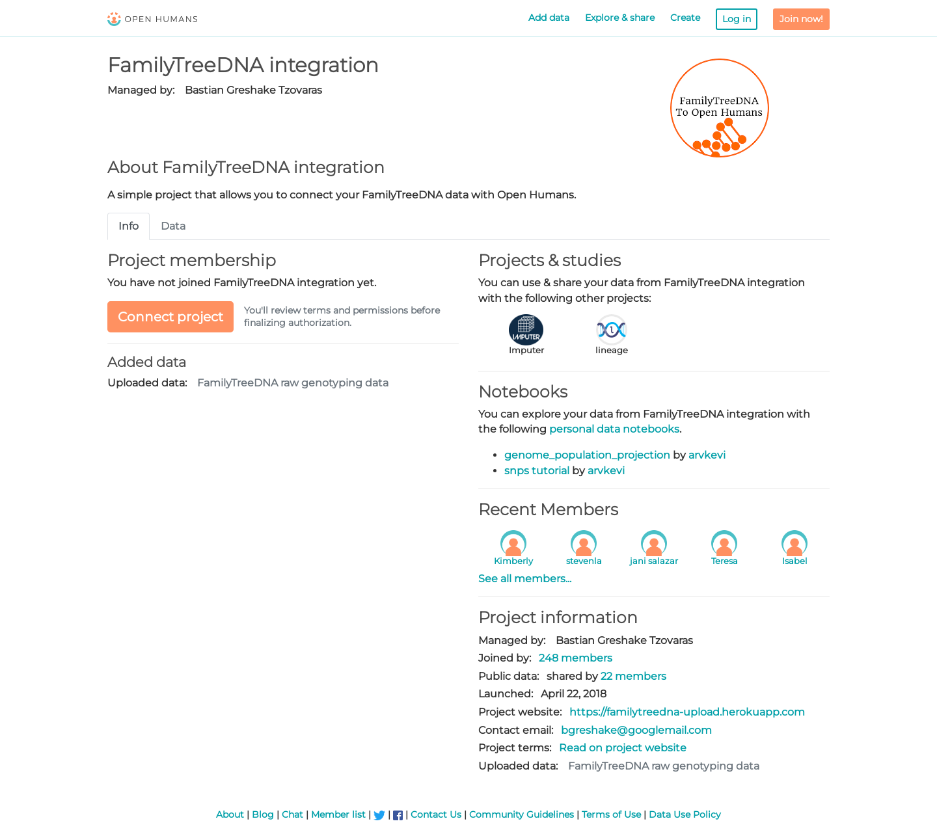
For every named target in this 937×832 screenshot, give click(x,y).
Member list (338, 814)
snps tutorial (536, 470)
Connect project (170, 317)
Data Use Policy (685, 814)
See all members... (524, 578)
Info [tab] (128, 226)
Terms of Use (611, 814)
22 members (633, 676)
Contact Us (436, 814)
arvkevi (707, 455)
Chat (292, 814)
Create (685, 17)
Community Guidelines (521, 814)
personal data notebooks (614, 429)
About (230, 814)
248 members (575, 658)
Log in (736, 19)
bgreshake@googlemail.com (636, 730)
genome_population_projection (587, 455)
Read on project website (622, 748)
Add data (548, 17)
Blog (263, 814)
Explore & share (620, 17)
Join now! (801, 19)
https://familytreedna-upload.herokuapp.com (687, 712)
